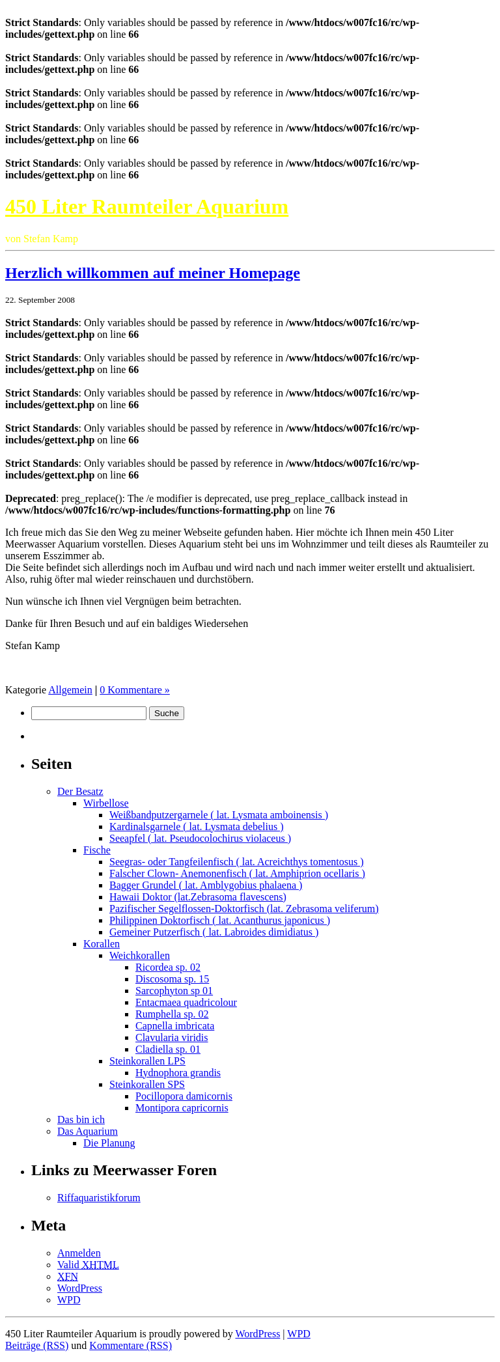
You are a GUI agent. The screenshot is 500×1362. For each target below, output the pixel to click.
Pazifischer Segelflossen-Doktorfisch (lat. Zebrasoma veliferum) (244, 908)
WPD (69, 1299)
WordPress (79, 1288)
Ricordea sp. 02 (168, 967)
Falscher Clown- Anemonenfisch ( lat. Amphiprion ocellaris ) (237, 873)
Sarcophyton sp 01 (174, 990)
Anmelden (79, 1252)
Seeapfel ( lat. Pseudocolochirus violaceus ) (200, 838)
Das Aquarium (87, 1131)
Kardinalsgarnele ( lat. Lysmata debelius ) (196, 826)
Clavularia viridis (171, 1037)
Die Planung (109, 1142)
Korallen (101, 943)
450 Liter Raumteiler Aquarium (146, 206)
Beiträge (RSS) (36, 1345)
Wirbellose (106, 803)
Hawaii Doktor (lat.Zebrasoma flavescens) (197, 896)
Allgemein (70, 689)
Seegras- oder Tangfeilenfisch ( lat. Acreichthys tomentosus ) (236, 861)
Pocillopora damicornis (183, 1096)
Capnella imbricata (174, 1025)
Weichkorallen (139, 955)
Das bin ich (81, 1119)
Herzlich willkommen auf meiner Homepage (152, 272)
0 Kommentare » (135, 689)
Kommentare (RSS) (130, 1345)
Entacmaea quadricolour (186, 1002)
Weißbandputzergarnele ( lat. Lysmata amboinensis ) (218, 814)
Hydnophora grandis (178, 1072)
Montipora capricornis (182, 1107)
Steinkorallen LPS (147, 1060)
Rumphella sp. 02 (171, 1014)
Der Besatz (80, 791)
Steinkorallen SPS (147, 1084)
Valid (88, 1264)
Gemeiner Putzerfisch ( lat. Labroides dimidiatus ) (213, 932)
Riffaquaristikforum (99, 1197)
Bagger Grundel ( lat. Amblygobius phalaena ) (205, 885)
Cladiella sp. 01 (168, 1049)
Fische (97, 849)
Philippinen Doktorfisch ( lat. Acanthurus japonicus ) (219, 920)
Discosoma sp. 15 (172, 978)
